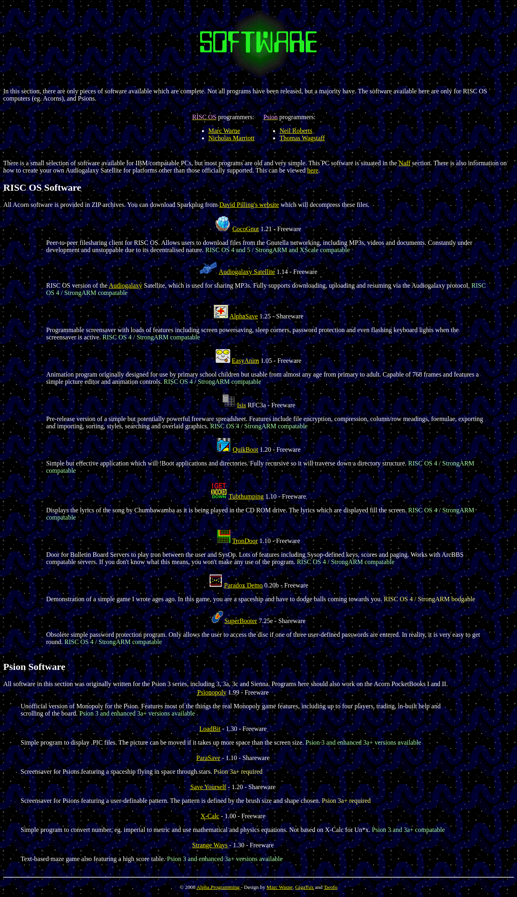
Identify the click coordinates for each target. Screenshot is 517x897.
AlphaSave (243, 316)
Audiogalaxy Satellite (247, 271)
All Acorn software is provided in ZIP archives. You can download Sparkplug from (111, 204)
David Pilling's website (249, 204)
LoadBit (209, 728)
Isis (241, 405)
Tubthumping (246, 496)
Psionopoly (211, 692)
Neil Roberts (296, 130)
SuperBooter (241, 620)
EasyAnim (245, 360)
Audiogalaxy (125, 285)
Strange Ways (210, 845)
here (313, 170)
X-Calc (210, 816)
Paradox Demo (243, 585)
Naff (404, 163)
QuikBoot (245, 449)
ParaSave (208, 757)
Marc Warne (224, 130)
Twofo (330, 887)
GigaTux (304, 887)
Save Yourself (208, 786)
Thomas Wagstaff (302, 138)
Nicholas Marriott (231, 138)
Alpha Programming (218, 887)
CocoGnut (245, 228)
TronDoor (245, 540)
